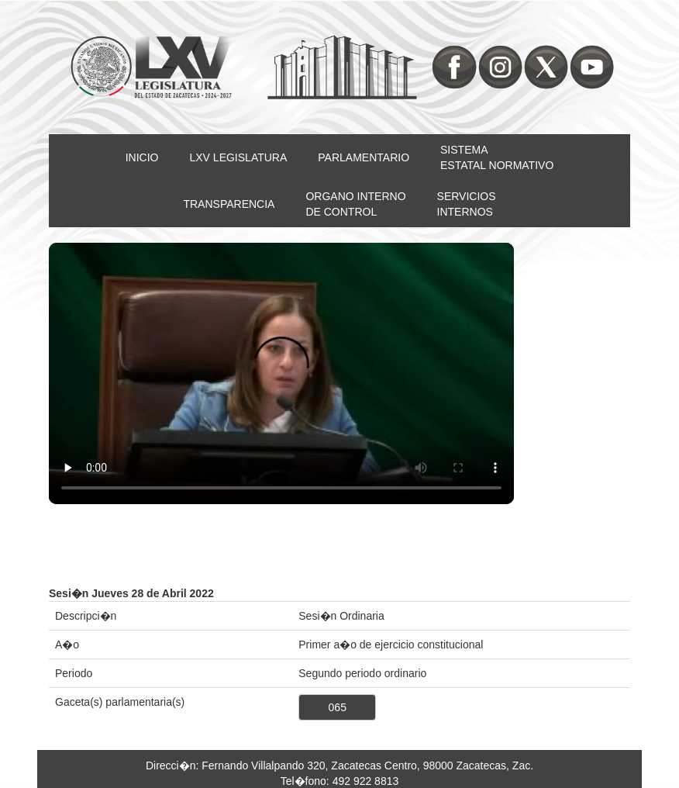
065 (337, 707)
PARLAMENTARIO (363, 157)
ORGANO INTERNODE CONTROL (355, 204)
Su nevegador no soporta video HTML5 (281, 374)
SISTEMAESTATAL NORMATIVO (496, 157)
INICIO (142, 157)
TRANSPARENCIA (228, 204)
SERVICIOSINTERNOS (466, 204)
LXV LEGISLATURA (239, 157)
